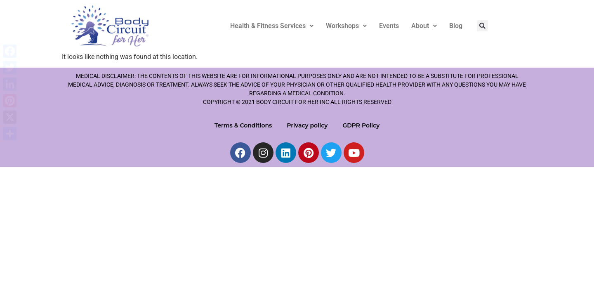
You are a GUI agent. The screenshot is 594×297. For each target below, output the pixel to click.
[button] (272, 25)
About (424, 26)
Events (389, 26)
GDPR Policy (361, 125)
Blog (455, 26)
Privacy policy (307, 125)
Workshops (346, 26)
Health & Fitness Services (272, 26)
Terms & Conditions (243, 125)
